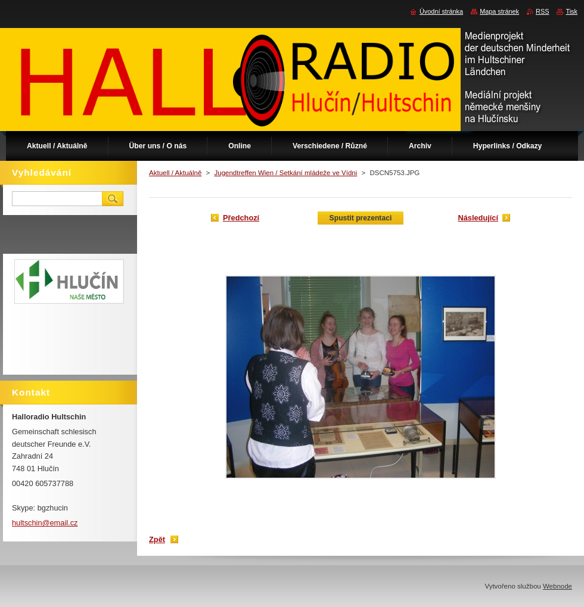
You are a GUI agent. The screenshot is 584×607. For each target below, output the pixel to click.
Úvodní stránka (441, 11)
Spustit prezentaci (361, 218)
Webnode (557, 586)
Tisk (571, 11)
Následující (478, 217)
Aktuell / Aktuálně (175, 172)
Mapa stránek (499, 11)
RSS (542, 11)
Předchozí (241, 217)
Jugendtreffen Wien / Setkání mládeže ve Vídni (285, 172)
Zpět (157, 539)
